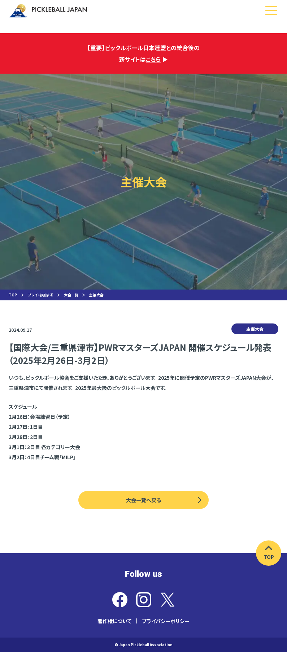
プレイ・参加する (40, 294)
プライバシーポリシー (166, 621)
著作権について (114, 621)
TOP (13, 294)
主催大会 (96, 294)
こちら (153, 59)
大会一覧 (71, 294)
